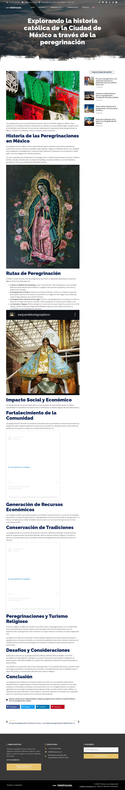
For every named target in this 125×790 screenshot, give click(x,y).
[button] (13, 707)
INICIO (33, 7)
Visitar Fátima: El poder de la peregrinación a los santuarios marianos (106, 108)
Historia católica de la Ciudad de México (23, 699)
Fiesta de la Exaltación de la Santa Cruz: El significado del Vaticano (106, 121)
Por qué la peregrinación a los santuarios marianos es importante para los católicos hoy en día (106, 82)
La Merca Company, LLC (88, 786)
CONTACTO (85, 7)
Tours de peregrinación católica (20, 701)
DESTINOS (43, 7)
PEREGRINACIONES (57, 7)
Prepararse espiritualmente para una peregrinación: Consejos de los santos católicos (107, 95)
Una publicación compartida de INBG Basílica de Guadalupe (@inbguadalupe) (33, 497)
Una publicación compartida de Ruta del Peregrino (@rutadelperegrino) (33, 609)
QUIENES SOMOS (73, 7)
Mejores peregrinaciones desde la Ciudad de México (56, 699)
